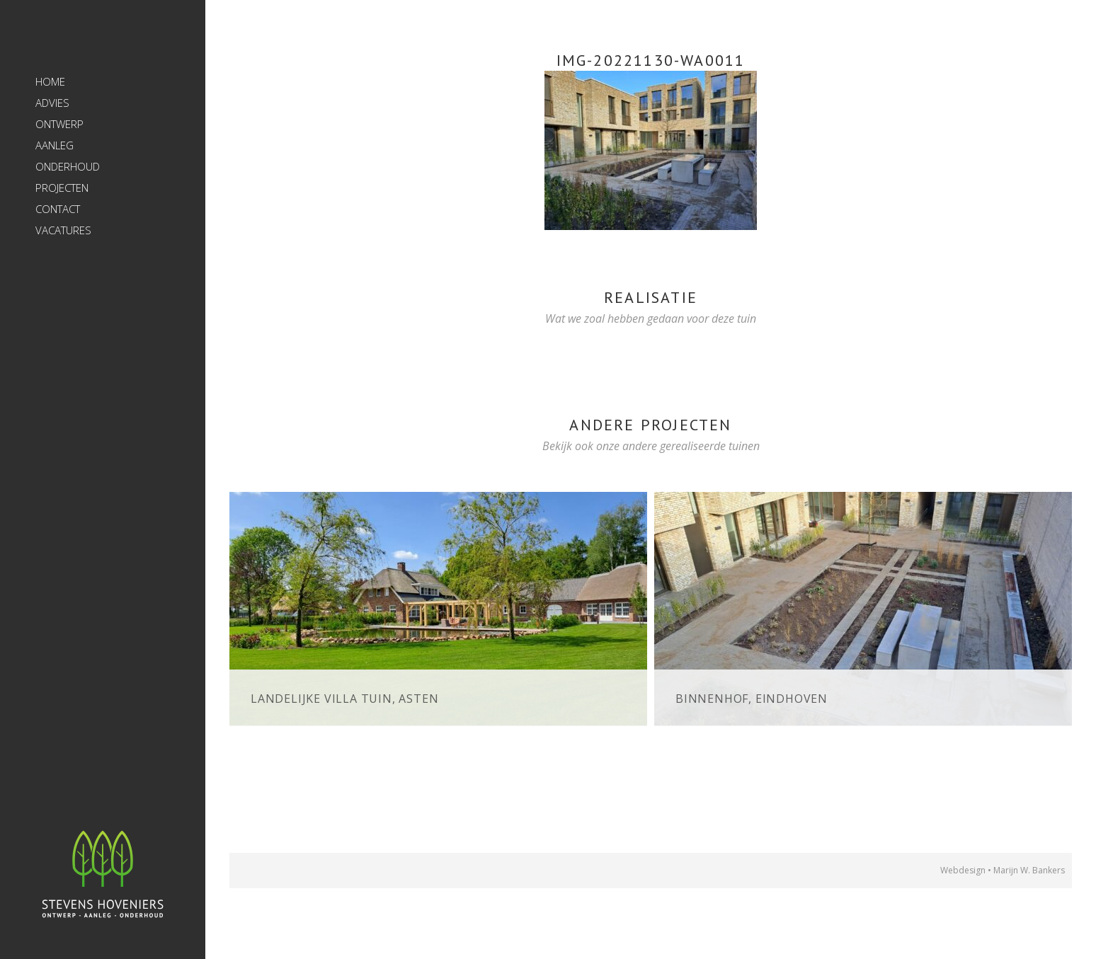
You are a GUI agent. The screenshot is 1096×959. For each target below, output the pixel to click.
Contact (57, 209)
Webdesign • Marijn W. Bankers (1002, 870)
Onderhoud (67, 166)
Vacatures (63, 230)
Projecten (62, 187)
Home (50, 81)
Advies (52, 103)
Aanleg (54, 145)
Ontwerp (59, 124)
